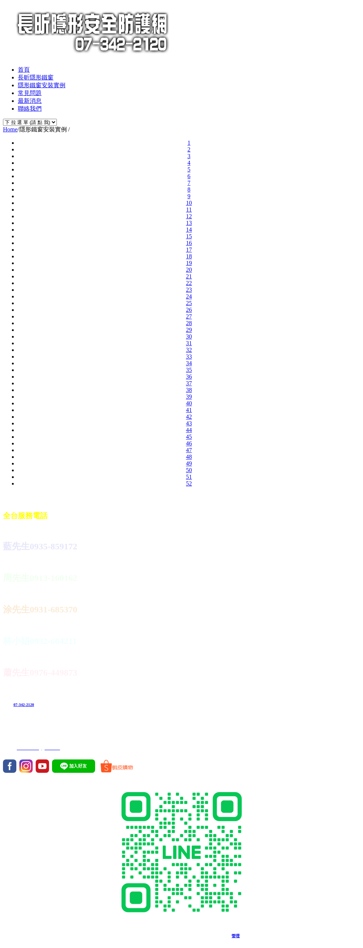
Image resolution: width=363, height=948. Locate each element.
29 (189, 330)
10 (189, 203)
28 (189, 323)
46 (189, 443)
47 (189, 450)
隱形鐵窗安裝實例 (41, 85)
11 (189, 209)
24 (189, 296)
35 (189, 370)
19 (189, 263)
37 (189, 383)
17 (189, 249)
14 (189, 229)
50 (189, 470)
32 (189, 350)
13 (189, 223)
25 (189, 303)
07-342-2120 (23, 704)
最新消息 (30, 101)
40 (189, 403)
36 (189, 376)
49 (189, 463)
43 (189, 423)
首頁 (24, 69)
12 (189, 216)
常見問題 (30, 93)
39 (189, 396)
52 (189, 483)
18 (189, 256)
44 (189, 430)
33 (189, 356)
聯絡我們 (30, 108)
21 (189, 276)
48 (189, 457)
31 (189, 343)
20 (189, 270)
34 (189, 363)
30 (189, 336)
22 (189, 283)
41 (189, 410)
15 (189, 236)
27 (189, 316)
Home (10, 129)
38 (189, 390)
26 (189, 310)
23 (189, 290)
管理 (235, 936)
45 (189, 437)
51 (189, 477)
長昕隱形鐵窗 (36, 77)
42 (189, 416)
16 (189, 243)
